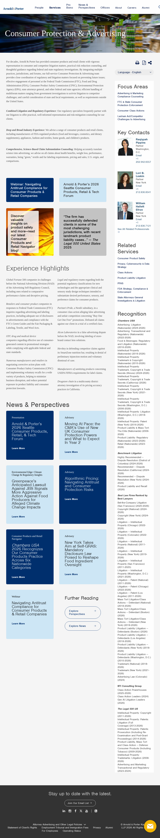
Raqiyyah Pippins (142, 141)
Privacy (97, 827)
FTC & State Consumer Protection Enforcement (130, 103)
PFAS (120, 283)
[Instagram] (70, 810)
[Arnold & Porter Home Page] (13, 7)
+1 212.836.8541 (143, 191)
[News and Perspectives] (95, 810)
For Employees (50, 830)
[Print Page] (138, 63)
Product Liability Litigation (132, 277)
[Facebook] (75, 810)
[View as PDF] (144, 62)
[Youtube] (86, 810)
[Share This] (151, 63)
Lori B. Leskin (140, 174)
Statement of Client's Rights (22, 827)
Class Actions (125, 272)
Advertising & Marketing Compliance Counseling (130, 95)
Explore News (77, 626)
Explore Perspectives (77, 612)
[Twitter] (80, 810)
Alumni (109, 827)
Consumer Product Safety (131, 258)
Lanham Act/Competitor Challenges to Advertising (131, 118)
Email (139, 155)
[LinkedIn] (64, 810)
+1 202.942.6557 (143, 160)
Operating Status (72, 830)
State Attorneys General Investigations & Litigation (131, 299)
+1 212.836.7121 (143, 224)
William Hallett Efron (140, 206)
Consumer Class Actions (131, 110)
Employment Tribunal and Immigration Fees (65, 827)
